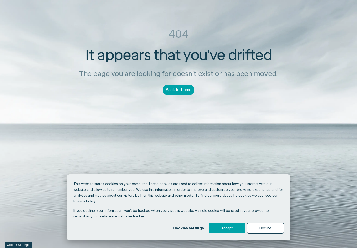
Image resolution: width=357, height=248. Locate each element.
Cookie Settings (18, 245)
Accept (227, 228)
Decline (265, 228)
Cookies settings (188, 228)
